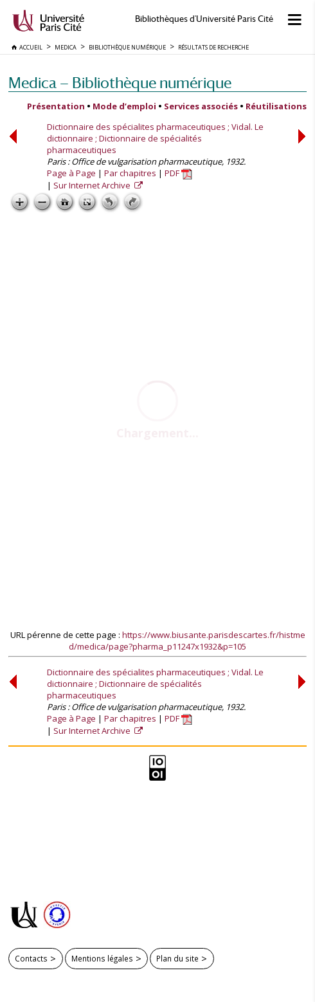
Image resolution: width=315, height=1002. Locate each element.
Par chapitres (130, 173)
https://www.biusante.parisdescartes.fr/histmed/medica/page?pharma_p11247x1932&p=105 (187, 640)
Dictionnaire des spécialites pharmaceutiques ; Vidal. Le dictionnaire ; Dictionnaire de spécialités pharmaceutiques (155, 138)
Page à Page (71, 173)
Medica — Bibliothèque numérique (119, 82)
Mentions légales (102, 958)
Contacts (31, 958)
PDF (178, 173)
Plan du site (177, 958)
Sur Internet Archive (92, 185)
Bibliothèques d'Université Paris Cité (204, 19)
